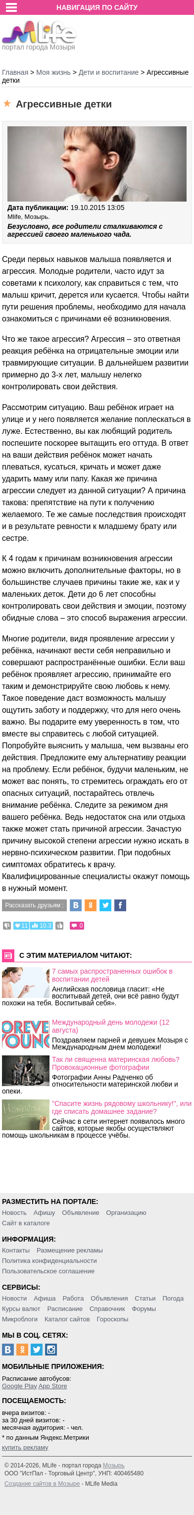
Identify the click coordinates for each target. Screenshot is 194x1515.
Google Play (19, 1386)
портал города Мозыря (39, 44)
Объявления (109, 1298)
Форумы (144, 1308)
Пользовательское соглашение (48, 1271)
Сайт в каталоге (26, 1223)
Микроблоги (20, 1319)
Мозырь (114, 1465)
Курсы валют (21, 1308)
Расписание (65, 1308)
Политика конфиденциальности (49, 1260)
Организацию (126, 1212)
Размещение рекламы (70, 1250)
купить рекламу (25, 1447)
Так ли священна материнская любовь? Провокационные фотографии (116, 1063)
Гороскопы (113, 1319)
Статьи (145, 1298)
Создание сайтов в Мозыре (42, 1483)
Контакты (16, 1250)
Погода (173, 1298)
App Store (53, 1386)
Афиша (44, 1298)
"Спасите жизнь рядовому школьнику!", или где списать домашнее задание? (122, 1107)
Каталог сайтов (67, 1319)
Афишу (44, 1212)
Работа (73, 1298)
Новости (14, 1298)
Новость (14, 1212)
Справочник (107, 1308)
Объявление (80, 1212)
